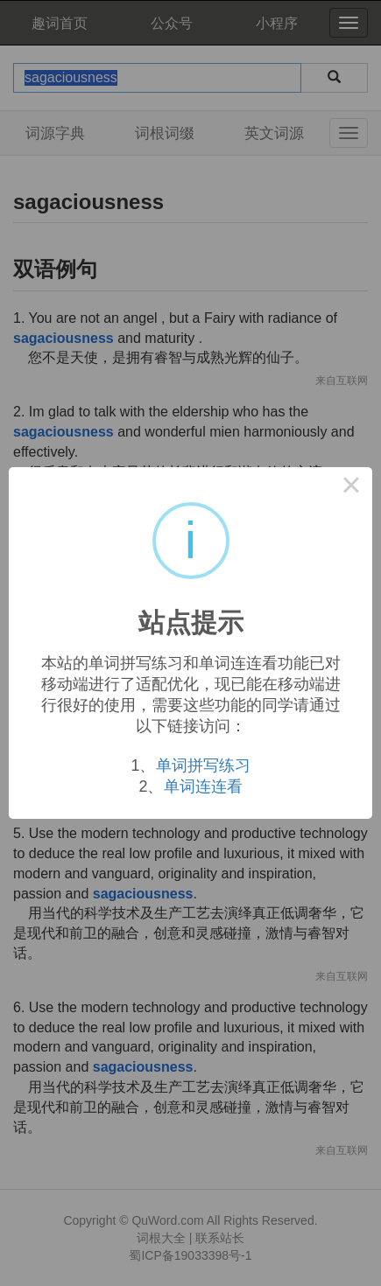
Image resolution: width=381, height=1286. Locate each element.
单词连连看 (203, 786)
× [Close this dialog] (351, 488)
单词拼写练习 (203, 765)
